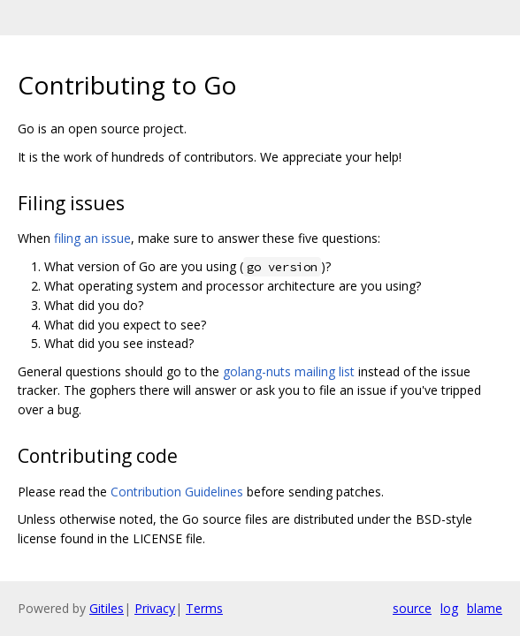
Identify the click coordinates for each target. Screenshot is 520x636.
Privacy (154, 608)
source (412, 608)
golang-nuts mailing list (289, 371)
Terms (204, 608)
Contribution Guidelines (177, 491)
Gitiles (106, 608)
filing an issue (92, 238)
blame (484, 608)
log (449, 608)
